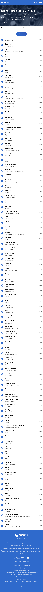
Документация (21, 579)
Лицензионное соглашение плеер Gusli (21, 574)
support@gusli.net (23, 561)
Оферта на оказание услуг (21, 570)
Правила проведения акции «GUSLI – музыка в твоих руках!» (21, 581)
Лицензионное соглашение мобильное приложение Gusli (21, 572)
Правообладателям (21, 577)
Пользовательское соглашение (21, 565)
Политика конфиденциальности (22, 568)
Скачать (21, 34)
